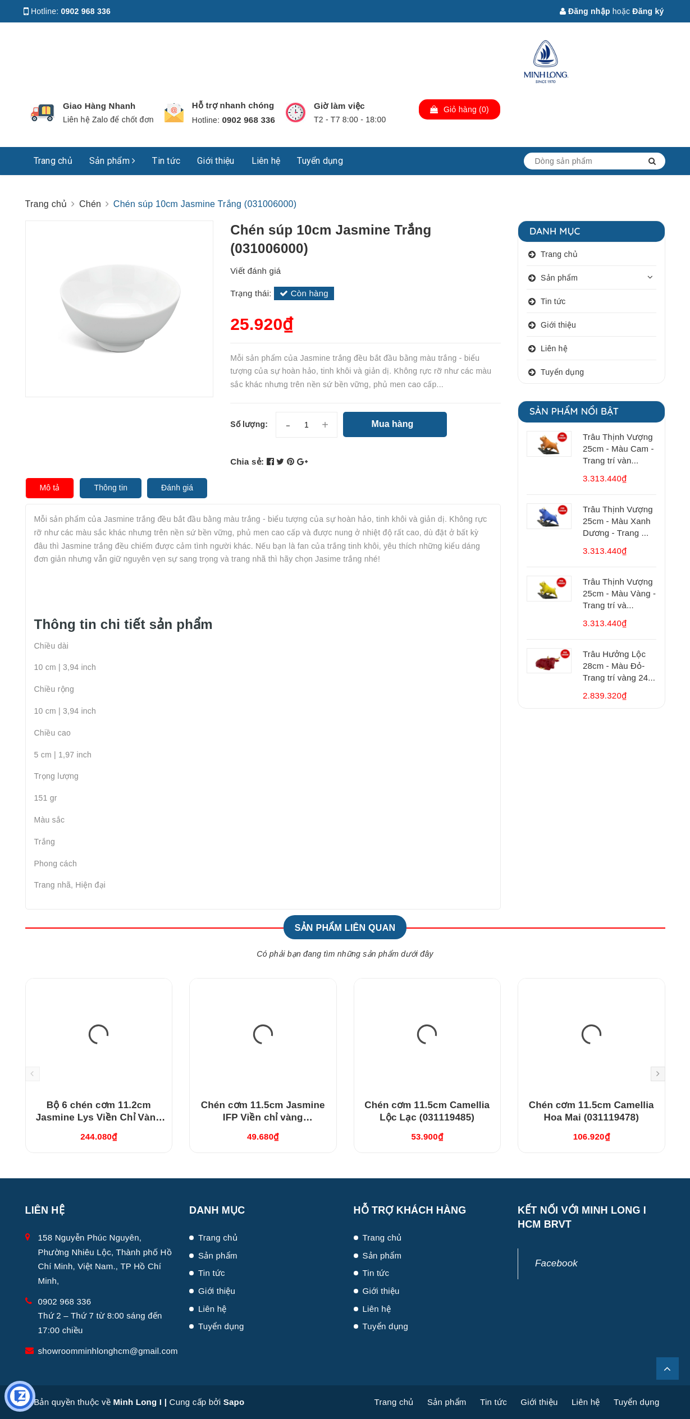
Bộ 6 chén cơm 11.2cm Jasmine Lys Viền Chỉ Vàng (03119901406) (99, 1117)
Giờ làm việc (339, 106)
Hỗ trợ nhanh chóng (233, 105)
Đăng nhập (585, 11)
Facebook (556, 1263)
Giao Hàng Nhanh (99, 106)
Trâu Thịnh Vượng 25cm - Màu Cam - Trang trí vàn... (618, 448)
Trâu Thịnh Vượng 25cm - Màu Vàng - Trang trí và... (619, 593)
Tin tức (166, 160)
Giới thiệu (216, 160)
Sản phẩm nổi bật (574, 411)
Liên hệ (266, 160)
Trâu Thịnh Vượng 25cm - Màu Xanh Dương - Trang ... (618, 521)
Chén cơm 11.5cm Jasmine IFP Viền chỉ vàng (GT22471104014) (263, 1117)
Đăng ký (648, 11)
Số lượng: (249, 424)
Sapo (234, 1402)
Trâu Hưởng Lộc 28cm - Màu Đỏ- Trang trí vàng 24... (619, 665)
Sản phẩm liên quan (345, 928)
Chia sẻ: (247, 461)
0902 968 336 (86, 11)
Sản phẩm (112, 160)
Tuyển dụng (320, 160)
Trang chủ (53, 160)
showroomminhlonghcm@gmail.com (108, 1351)
